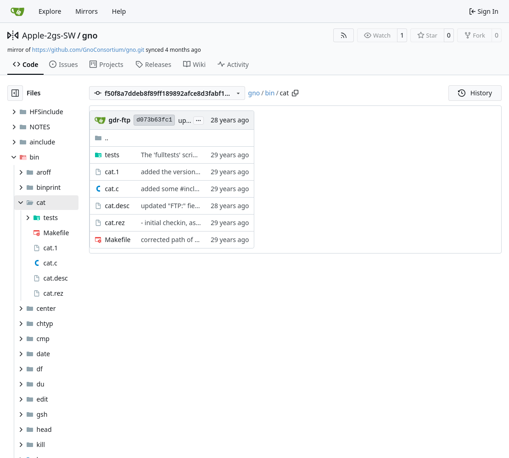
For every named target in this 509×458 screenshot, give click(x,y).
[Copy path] (295, 93)
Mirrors (86, 11)
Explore (50, 11)
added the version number (181, 171)
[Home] (17, 11)
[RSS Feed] (343, 35)
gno (90, 35)
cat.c (112, 188)
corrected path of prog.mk (180, 239)
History (475, 92)
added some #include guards (185, 188)
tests (112, 154)
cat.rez (115, 222)
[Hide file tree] (15, 93)
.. (102, 137)
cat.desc (117, 205)
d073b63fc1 (154, 119)
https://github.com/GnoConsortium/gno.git (88, 50)
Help (119, 11)
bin (270, 92)
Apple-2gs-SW (49, 35)
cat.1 (112, 171)
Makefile (118, 239)
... (198, 119)
